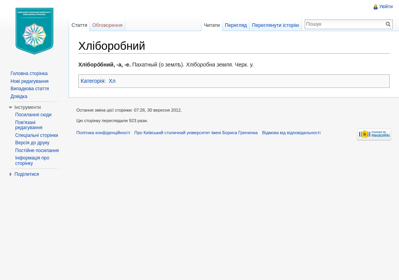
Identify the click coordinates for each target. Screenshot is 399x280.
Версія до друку (32, 142)
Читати (212, 25)
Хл (112, 81)
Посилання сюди (33, 114)
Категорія (92, 81)
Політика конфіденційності (103, 132)
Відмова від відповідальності (291, 132)
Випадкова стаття (30, 88)
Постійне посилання (37, 150)
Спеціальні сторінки (36, 135)
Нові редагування (30, 81)
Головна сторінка (29, 73)
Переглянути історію (275, 25)
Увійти (386, 6)
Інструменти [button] (27, 107)
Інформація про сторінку (32, 160)
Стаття (79, 25)
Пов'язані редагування (28, 125)
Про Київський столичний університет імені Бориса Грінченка (196, 132)
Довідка (19, 96)
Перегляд (236, 25)
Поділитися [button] (26, 174)
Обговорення (107, 25)
